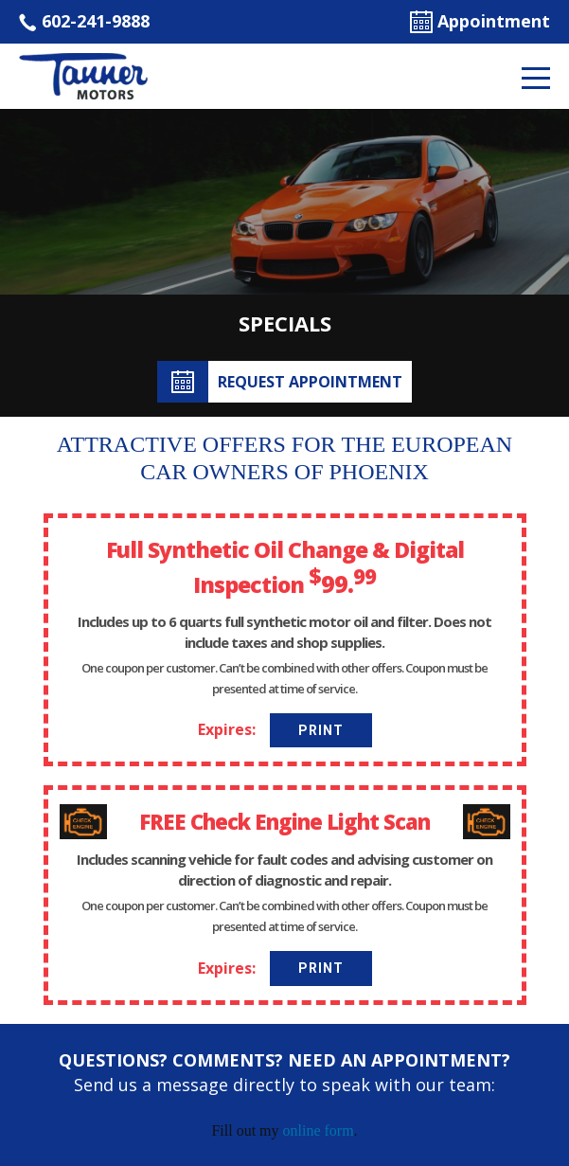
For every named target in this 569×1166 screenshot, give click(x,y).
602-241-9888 (84, 20)
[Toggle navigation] (536, 76)
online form (318, 1130)
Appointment (480, 21)
